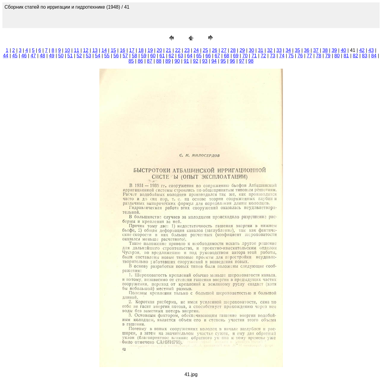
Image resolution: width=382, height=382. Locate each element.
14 (104, 50)
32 (269, 50)
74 (281, 55)
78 (318, 55)
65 (199, 55)
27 (224, 50)
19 (150, 50)
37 (315, 50)
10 (67, 50)
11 (76, 50)
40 (343, 50)
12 (85, 50)
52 (79, 55)
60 (152, 55)
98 (251, 61)
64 (189, 55)
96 (232, 61)
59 (144, 55)
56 (116, 55)
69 (235, 55)
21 (168, 50)
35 (297, 50)
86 (140, 61)
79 (327, 55)
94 (214, 61)
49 (51, 55)
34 (288, 50)
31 (260, 50)
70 (245, 55)
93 (204, 61)
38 (325, 50)
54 (97, 55)
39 (334, 50)
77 (309, 55)
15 (113, 50)
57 (125, 55)
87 (149, 61)
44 (5, 55)
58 (134, 55)
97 (241, 61)
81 (346, 55)
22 (178, 50)
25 (205, 50)
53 (88, 55)
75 (291, 55)
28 (233, 50)
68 (226, 55)
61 (162, 55)
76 (300, 55)
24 (196, 50)
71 (254, 55)
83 (364, 55)
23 (187, 50)
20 (159, 50)
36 (306, 50)
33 (279, 50)
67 (217, 55)
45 (15, 55)
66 (208, 55)
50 (61, 55)
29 (242, 50)
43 (371, 50)
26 (214, 50)
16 (122, 50)
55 (107, 55)
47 (33, 55)
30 (251, 50)
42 (362, 50)
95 (223, 61)
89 (168, 61)
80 (337, 55)
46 (24, 55)
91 (186, 61)
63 (180, 55)
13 (95, 50)
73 (272, 55)
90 (177, 61)
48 (42, 55)
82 (355, 55)
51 (70, 55)
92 (195, 61)
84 (374, 55)
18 (141, 50)
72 (263, 55)
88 (158, 61)
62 (171, 55)
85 (131, 61)
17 (132, 50)
